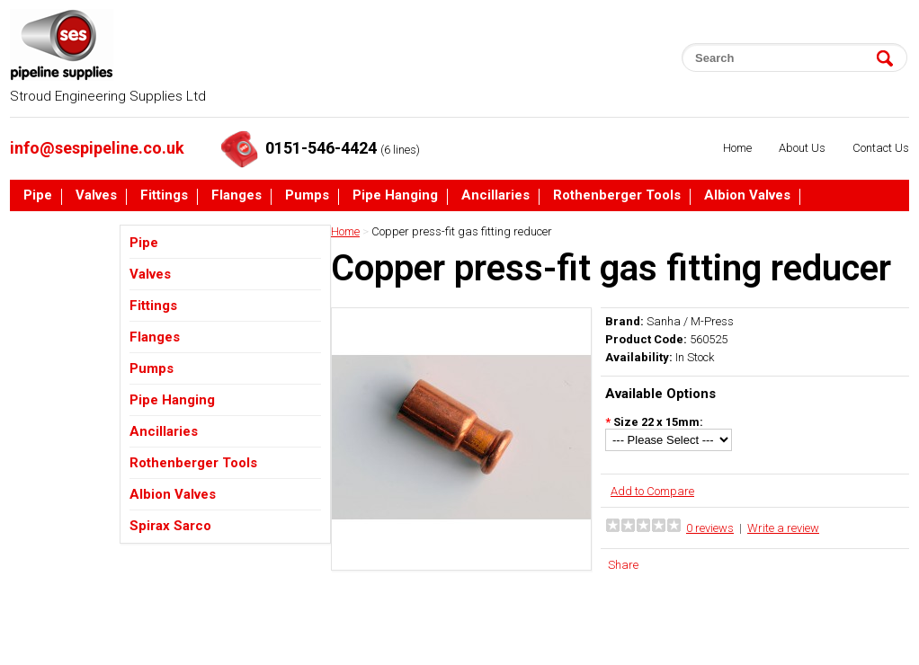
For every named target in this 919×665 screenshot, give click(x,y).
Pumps (307, 196)
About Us (802, 148)
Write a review (783, 528)
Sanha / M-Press (690, 321)
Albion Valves (747, 196)
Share (623, 565)
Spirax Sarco (64, 230)
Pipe (37, 196)
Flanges (236, 196)
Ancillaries (495, 196)
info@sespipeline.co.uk (97, 147)
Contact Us (880, 148)
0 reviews (710, 528)
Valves (96, 196)
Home (737, 148)
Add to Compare (652, 491)
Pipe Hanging (395, 196)
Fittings (164, 196)
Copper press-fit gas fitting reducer (461, 231)
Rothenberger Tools (617, 196)
